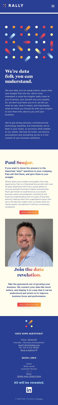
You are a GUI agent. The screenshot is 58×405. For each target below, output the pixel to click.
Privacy (40, 399)
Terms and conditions (29, 376)
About (29, 371)
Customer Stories (29, 369)
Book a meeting (29, 212)
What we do (29, 366)
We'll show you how (29, 304)
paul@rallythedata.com (29, 345)
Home (29, 364)
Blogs (29, 374)
